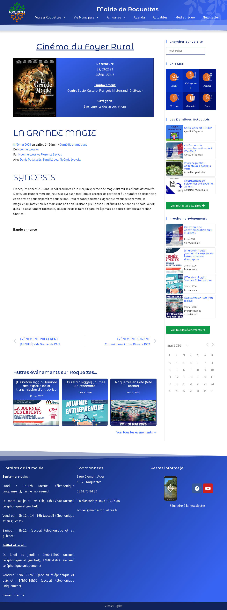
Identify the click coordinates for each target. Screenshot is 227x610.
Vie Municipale (86, 17)
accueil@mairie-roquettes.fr (97, 510)
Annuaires (116, 17)
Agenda (139, 17)
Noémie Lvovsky (28, 149)
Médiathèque (185, 17)
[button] (187, 205)
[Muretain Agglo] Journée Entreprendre (85, 430)
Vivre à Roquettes (50, 17)
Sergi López (50, 159)
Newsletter (211, 17)
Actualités (160, 17)
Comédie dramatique (73, 144)
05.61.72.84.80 (87, 491)
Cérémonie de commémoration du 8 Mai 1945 (198, 148)
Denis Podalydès (30, 159)
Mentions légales (113, 606)
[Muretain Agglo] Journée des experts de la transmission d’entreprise (36, 422)
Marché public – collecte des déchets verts (197, 166)
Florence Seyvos (51, 154)
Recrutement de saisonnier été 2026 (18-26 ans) (199, 183)
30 (205, 391)
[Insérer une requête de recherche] (185, 51)
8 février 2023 (22, 144)
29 (183, 363)
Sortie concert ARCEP (198, 128)
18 (169, 384)
